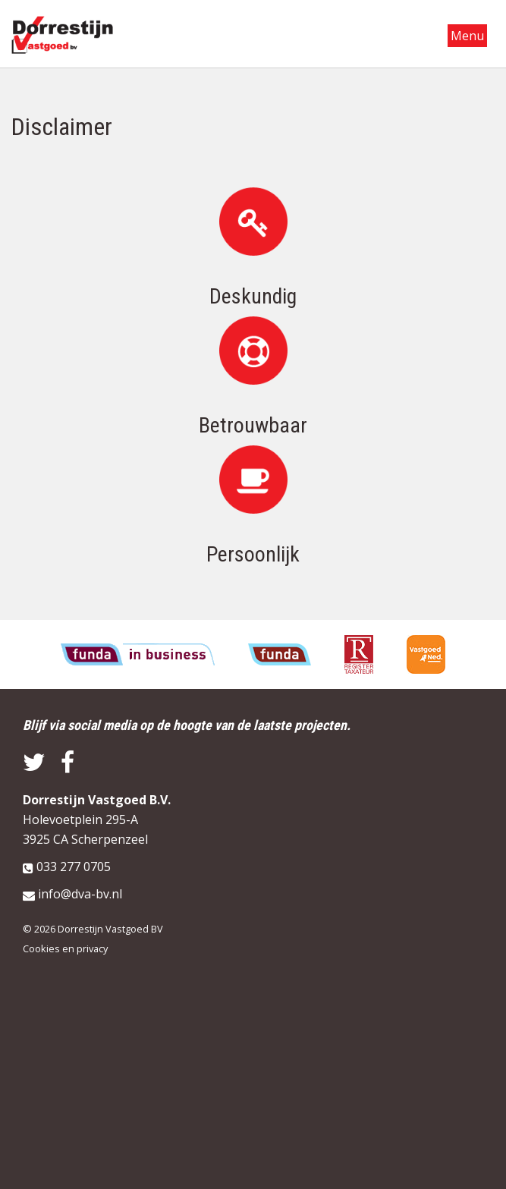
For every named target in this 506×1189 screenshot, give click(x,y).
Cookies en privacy (65, 948)
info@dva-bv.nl (80, 893)
